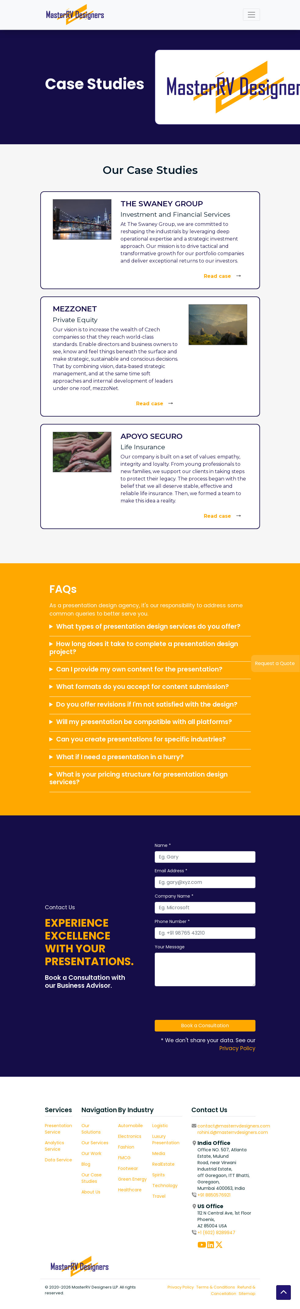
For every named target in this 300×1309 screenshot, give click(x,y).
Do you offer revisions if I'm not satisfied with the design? (146, 775)
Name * (193, 845)
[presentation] (231, 1003)
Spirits (179, 1175)
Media (179, 1153)
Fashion (147, 1147)
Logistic (181, 1126)
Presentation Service (48, 1129)
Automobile (151, 1126)
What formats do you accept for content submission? (142, 757)
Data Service (48, 1160)
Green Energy (153, 1179)
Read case (217, 276)
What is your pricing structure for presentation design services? (138, 848)
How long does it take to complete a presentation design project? (143, 718)
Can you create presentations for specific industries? (141, 810)
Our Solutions (101, 1129)
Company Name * (204, 896)
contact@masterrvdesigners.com (254, 1126)
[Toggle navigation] (251, 15)
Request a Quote (275, 663)
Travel (179, 1196)
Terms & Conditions (246, 1287)
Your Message (200, 947)
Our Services (105, 1143)
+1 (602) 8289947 (237, 1233)
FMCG (145, 1158)
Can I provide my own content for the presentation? (139, 740)
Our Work (101, 1153)
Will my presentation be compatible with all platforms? (144, 792)
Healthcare (150, 1190)
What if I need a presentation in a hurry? (120, 827)
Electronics (150, 1136)
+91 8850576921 (234, 1195)
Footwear (148, 1168)
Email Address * (201, 871)
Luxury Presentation (186, 1139)
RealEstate (184, 1164)
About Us (101, 1192)
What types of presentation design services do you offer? (148, 697)
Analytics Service (44, 1146)
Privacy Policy (268, 1048)
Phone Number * (202, 921)
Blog (96, 1164)
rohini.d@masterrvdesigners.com (253, 1132)
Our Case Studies (102, 1178)
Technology (185, 1185)
